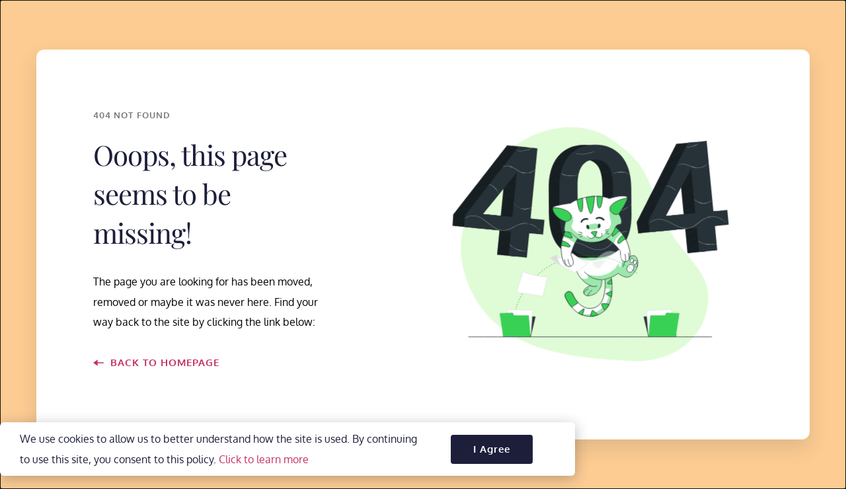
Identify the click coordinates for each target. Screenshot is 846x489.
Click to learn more (264, 466)
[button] (492, 456)
